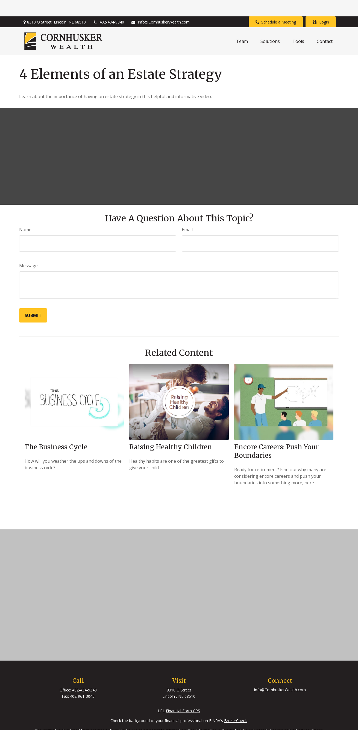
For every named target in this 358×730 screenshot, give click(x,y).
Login (320, 5)
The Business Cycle (56, 430)
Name (25, 213)
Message (28, 249)
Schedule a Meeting (276, 5)
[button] (242, 24)
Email (187, 213)
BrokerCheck (235, 704)
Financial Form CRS (183, 694)
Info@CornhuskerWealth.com (160, 5)
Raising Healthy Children (170, 430)
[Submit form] (33, 299)
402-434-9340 (108, 5)
